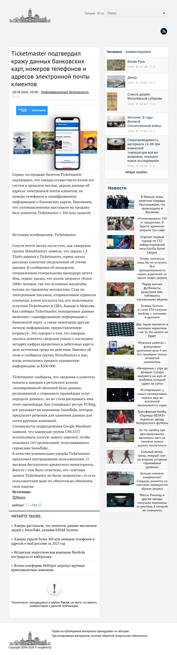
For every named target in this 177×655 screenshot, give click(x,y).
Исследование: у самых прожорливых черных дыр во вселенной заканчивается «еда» (152, 397)
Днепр (132, 77)
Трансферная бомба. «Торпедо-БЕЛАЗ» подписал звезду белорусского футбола (152, 417)
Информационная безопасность (65, 92)
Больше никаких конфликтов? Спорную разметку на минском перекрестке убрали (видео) (152, 481)
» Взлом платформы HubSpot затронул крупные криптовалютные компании (48, 568)
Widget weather (136, 172)
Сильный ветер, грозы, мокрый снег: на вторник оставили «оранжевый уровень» (152, 459)
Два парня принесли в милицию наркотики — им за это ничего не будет (152, 330)
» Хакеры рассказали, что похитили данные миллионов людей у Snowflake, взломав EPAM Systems (54, 528)
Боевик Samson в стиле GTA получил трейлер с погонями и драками (152, 311)
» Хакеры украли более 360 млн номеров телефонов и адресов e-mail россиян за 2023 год (53, 541)
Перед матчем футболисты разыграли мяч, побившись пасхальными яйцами (152, 291)
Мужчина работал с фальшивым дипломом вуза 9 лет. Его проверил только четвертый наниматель (152, 352)
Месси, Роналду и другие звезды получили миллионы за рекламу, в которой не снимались (152, 502)
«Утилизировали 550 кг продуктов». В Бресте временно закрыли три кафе (152, 224)
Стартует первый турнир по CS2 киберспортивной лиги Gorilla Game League (152, 244)
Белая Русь (136, 61)
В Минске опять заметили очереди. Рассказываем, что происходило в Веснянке (152, 204)
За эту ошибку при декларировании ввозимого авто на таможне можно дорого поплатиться (152, 437)
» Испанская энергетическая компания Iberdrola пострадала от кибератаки (48, 554)
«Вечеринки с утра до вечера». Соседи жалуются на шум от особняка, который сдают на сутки (152, 376)
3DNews (19, 497)
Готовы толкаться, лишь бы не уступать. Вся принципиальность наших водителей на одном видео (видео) (152, 268)
